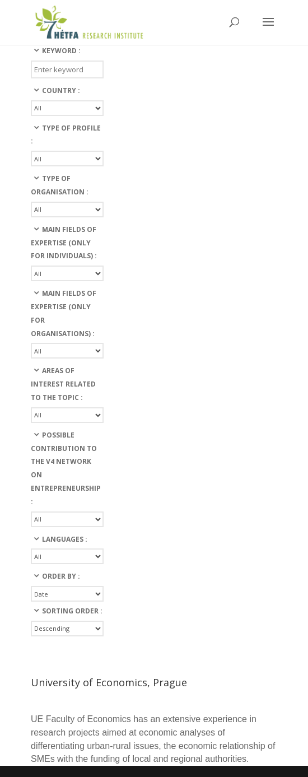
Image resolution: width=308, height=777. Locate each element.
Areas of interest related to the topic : (63, 384)
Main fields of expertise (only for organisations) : (63, 313)
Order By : (61, 576)
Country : (61, 90)
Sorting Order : (72, 611)
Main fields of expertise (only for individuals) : (64, 243)
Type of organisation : (59, 185)
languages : (64, 539)
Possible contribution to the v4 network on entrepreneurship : (66, 468)
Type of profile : (66, 134)
